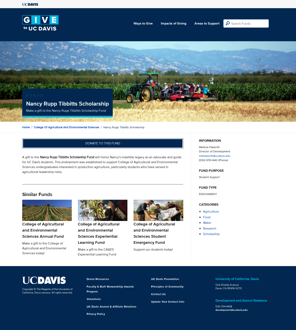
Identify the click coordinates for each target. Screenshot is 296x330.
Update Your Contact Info (167, 302)
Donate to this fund (102, 143)
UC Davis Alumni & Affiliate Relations (111, 306)
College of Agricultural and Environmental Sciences (66, 127)
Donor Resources (98, 279)
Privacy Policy (96, 314)
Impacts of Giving (173, 23)
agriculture (211, 211)
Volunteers (94, 299)
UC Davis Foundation (165, 279)
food (206, 217)
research (209, 228)
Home (26, 127)
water (207, 222)
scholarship (211, 234)
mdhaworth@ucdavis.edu (214, 156)
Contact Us (158, 294)
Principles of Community (167, 286)
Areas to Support (206, 23)
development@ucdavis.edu (231, 310)
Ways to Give (143, 23)
